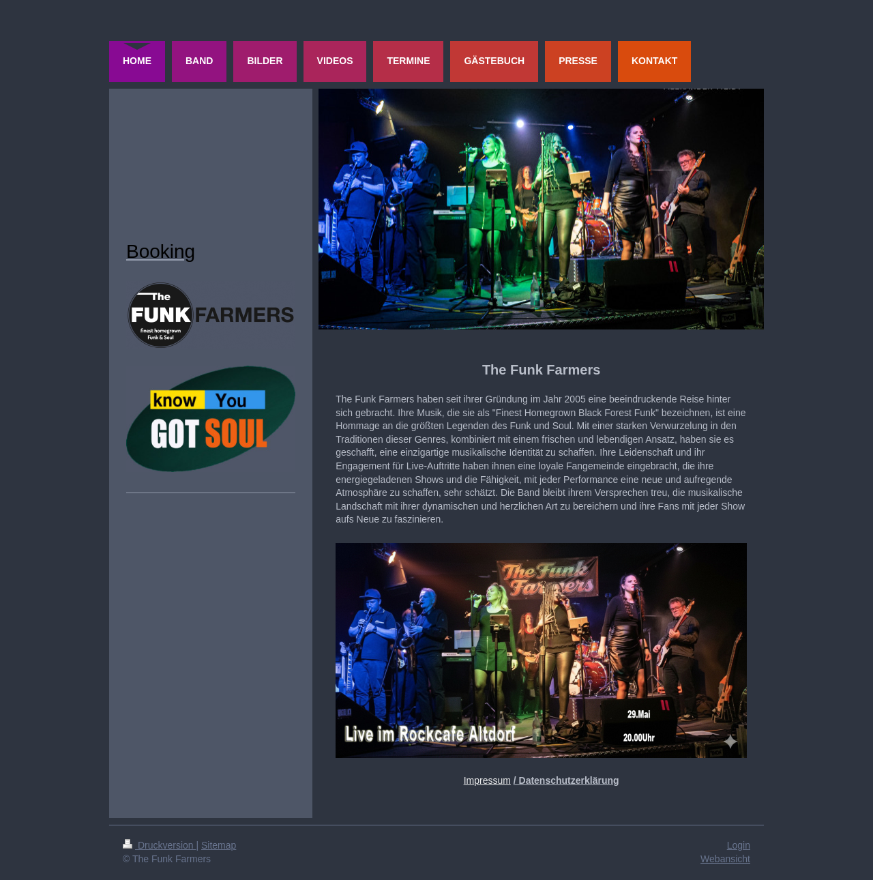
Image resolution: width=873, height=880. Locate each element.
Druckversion (159, 845)
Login (738, 845)
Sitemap (218, 845)
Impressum (487, 780)
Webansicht (725, 858)
